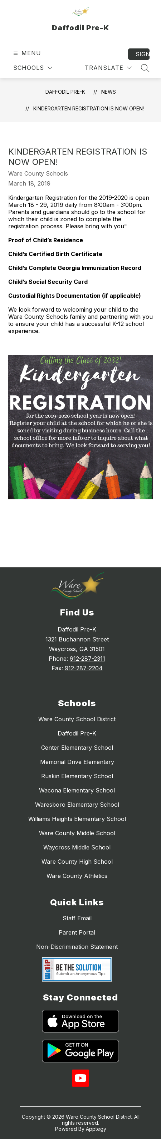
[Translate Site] (108, 67)
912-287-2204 (84, 668)
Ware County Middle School (77, 833)
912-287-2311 (87, 658)
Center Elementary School (77, 747)
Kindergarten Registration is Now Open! (88, 108)
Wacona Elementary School (77, 790)
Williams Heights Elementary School (77, 818)
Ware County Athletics (77, 875)
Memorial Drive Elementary (77, 761)
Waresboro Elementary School (77, 804)
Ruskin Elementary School (77, 776)
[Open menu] (26, 53)
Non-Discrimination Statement (77, 946)
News (108, 92)
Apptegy (96, 1129)
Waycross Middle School (77, 847)
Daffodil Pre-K (65, 92)
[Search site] (145, 68)
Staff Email (77, 918)
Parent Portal (77, 932)
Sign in (143, 54)
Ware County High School (77, 861)
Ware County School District (77, 719)
